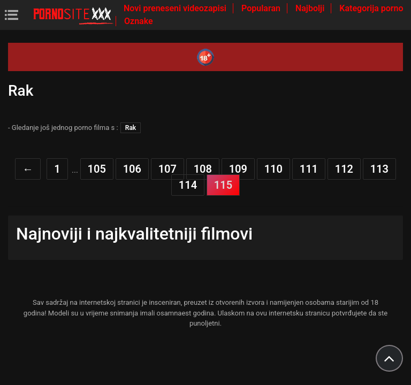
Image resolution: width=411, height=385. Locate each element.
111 (309, 169)
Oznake (138, 21)
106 (132, 169)
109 (238, 169)
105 (97, 169)
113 (379, 169)
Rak (130, 128)
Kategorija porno (371, 8)
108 (203, 169)
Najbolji (310, 8)
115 (223, 185)
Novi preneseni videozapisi (176, 8)
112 (344, 169)
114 (188, 185)
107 (167, 169)
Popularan (262, 8)
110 (273, 169)
